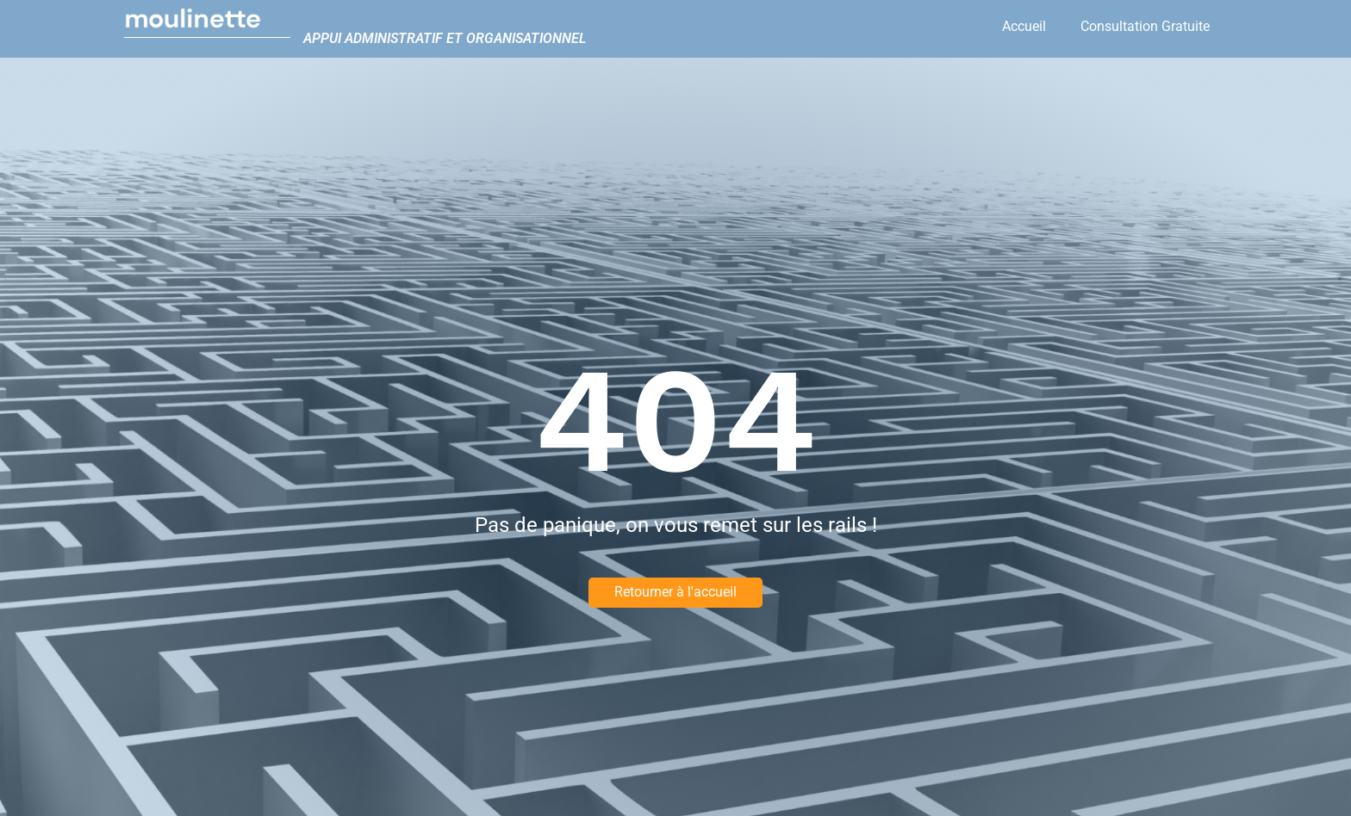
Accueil (1024, 26)
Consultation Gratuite (1145, 26)
